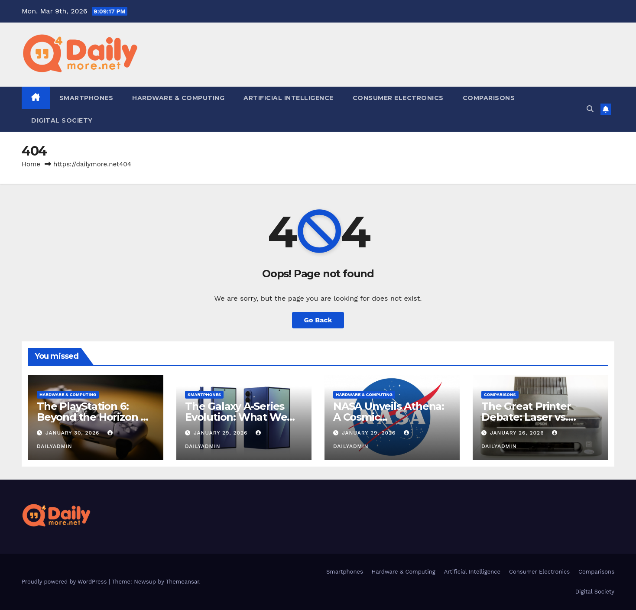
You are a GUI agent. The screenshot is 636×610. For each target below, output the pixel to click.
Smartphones (86, 98)
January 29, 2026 (222, 433)
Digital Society (62, 120)
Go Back (318, 320)
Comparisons (489, 98)
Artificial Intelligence (288, 98)
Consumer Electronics (398, 98)
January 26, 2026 (518, 433)
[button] (590, 109)
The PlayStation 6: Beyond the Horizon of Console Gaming (94, 417)
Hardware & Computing (178, 98)
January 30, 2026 (73, 433)
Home (31, 164)
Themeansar (182, 581)
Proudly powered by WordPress (65, 581)
